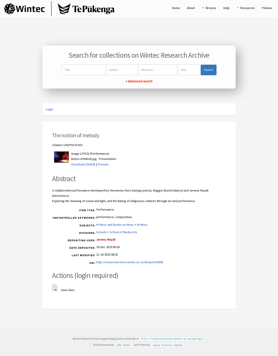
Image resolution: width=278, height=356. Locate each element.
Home (176, 8)
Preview (103, 164)
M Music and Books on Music (115, 225)
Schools (101, 232)
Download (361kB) (83, 164)
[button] (54, 287)
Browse (211, 8)
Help (226, 8)
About (191, 8)
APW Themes (124, 344)
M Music (142, 225)
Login (49, 109)
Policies (267, 8)
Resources (247, 8)
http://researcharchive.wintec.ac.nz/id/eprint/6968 (129, 262)
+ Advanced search (139, 81)
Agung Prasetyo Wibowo (167, 344)
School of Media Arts (123, 232)
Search (208, 70)
